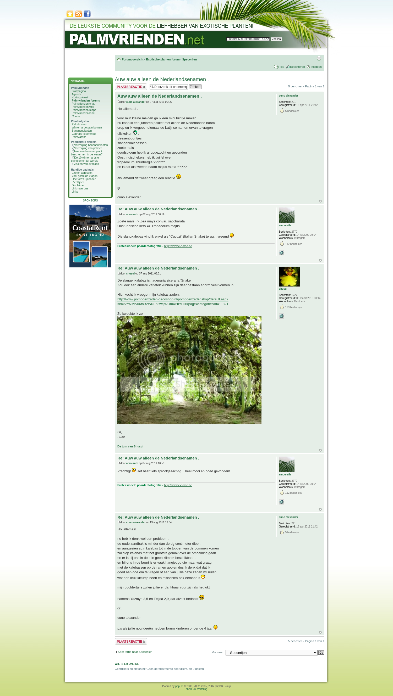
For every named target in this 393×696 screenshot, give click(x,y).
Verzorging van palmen (88, 148)
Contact (76, 116)
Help (281, 66)
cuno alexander (135, 101)
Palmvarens (79, 136)
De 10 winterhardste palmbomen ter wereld (85, 159)
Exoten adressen (82, 172)
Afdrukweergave (319, 58)
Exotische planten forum (162, 59)
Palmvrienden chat (83, 103)
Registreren (297, 66)
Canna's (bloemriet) (84, 133)
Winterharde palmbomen (87, 127)
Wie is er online (127, 663)
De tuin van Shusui (130, 446)
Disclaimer (78, 185)
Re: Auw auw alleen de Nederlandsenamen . (158, 209)
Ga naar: (217, 652)
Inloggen (316, 66)
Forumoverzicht (133, 59)
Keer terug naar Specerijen (135, 651)
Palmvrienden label (83, 113)
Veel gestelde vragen (84, 175)
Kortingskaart (80, 97)
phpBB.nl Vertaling (196, 689)
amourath (132, 214)
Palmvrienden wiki (83, 106)
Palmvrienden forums (86, 100)
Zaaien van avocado (86, 163)
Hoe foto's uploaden (84, 179)
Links (75, 191)
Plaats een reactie (131, 86)
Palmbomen (79, 124)
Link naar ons (80, 188)
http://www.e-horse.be (178, 246)
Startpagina (79, 91)
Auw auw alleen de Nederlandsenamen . (162, 79)
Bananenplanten (82, 130)
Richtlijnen (78, 182)
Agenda (76, 94)
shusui (130, 273)
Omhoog (320, 201)
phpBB (179, 686)
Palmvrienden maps (84, 109)
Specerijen (189, 59)
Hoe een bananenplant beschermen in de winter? (86, 153)
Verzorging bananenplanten (91, 145)
